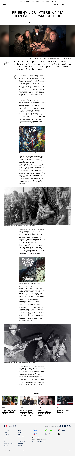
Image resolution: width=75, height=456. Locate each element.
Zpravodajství (28, 1)
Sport (33, 1)
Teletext (6, 436)
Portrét (32, 22)
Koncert (47, 22)
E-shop (5, 441)
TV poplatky (6, 434)
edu (50, 1)
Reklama (19, 432)
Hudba (27, 22)
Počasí (5, 439)
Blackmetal (37, 22)
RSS (70, 450)
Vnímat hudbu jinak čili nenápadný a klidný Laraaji (9, 411)
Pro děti (47, 1)
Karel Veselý (6, 62)
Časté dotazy (20, 443)
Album (42, 22)
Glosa (40, 407)
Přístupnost (25, 450)
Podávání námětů (21, 441)
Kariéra (19, 439)
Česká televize (22, 1)
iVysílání (37, 1)
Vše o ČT (54, 1)
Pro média (20, 430)
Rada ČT (19, 438)
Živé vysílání (6, 432)
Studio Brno (20, 434)
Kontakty (20, 445)
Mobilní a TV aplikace (8, 443)
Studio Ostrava (21, 436)
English (13, 450)
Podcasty (6, 438)
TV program (42, 1)
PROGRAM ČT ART (58, 4)
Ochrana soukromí (19, 450)
